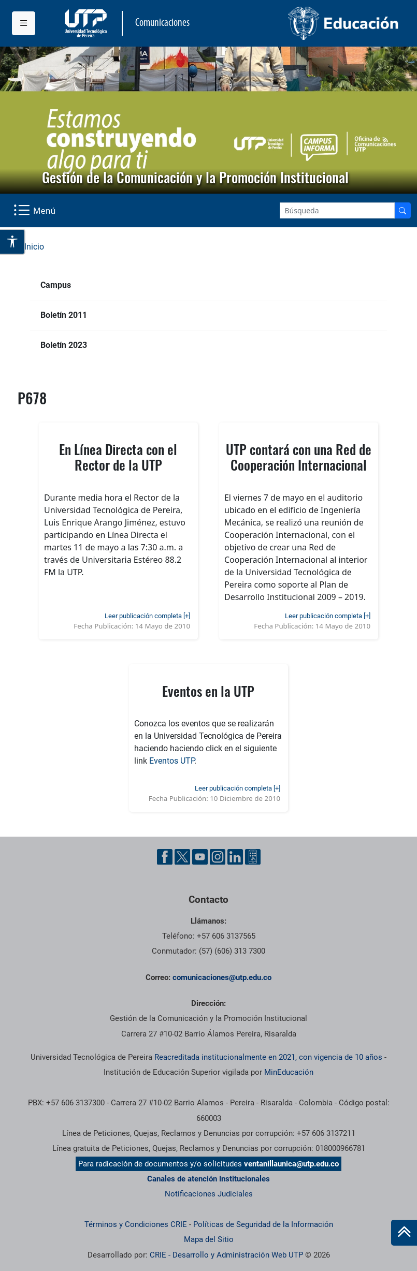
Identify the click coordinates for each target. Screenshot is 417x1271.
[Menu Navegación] (35, 210)
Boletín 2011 (63, 315)
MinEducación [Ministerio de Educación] (288, 1072)
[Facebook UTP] (164, 857)
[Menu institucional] (23, 23)
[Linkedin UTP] (235, 857)
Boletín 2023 (63, 345)
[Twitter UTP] (182, 857)
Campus (55, 285)
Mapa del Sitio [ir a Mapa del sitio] (209, 1239)
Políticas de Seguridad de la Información (263, 1224)
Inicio (34, 247)
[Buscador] (402, 210)
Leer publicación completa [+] (147, 616)
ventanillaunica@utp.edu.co (291, 1163)
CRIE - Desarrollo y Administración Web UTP (226, 1255)
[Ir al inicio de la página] (404, 1232)
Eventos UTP (171, 761)
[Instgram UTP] (217, 857)
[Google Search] (337, 210)
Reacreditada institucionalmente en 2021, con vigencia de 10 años (268, 1057)
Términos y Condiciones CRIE (135, 1224)
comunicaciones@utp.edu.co (221, 977)
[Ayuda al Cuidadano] (253, 857)
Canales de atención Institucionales (208, 1179)
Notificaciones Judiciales (209, 1194)
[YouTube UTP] (200, 857)
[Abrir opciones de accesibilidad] (12, 242)
